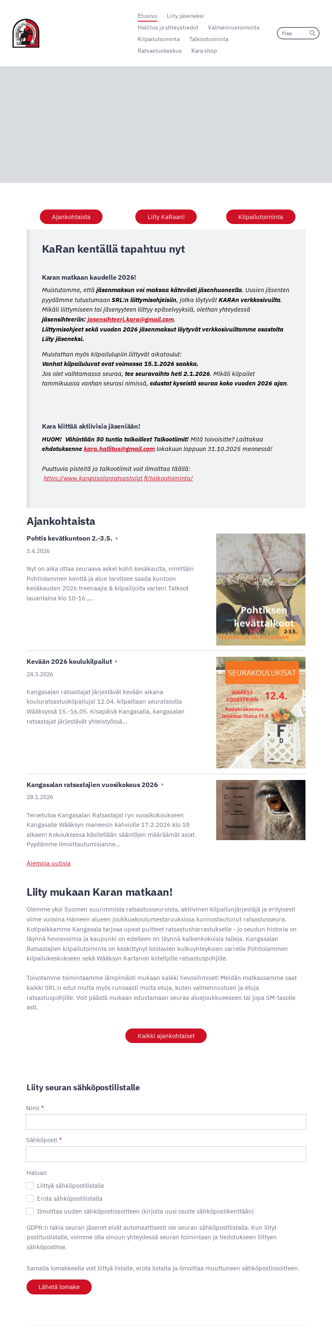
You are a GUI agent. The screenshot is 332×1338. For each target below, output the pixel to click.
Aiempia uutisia (49, 863)
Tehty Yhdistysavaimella (278, 1318)
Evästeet (204, 1318)
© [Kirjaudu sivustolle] (29, 1318)
